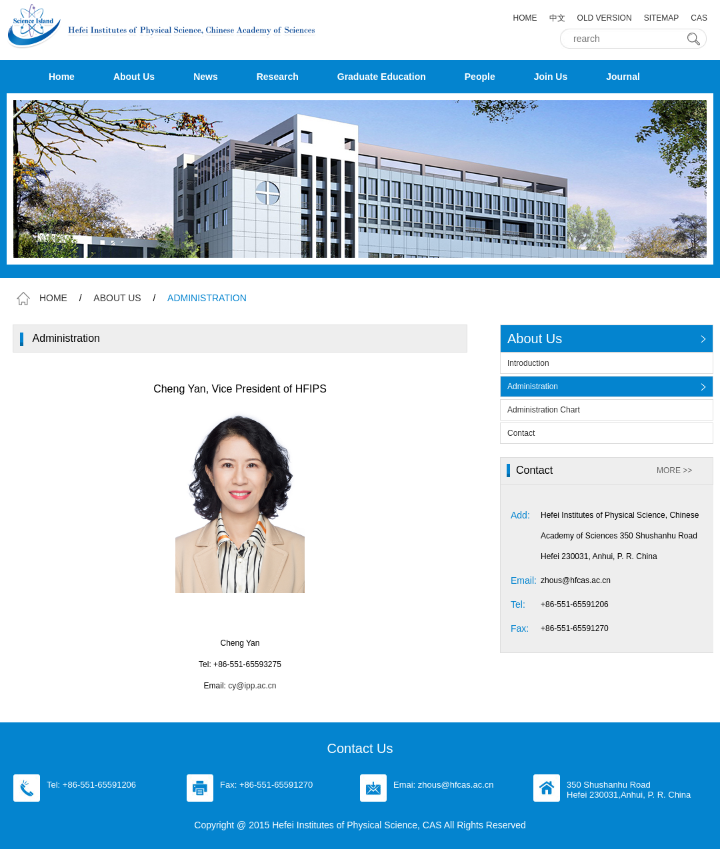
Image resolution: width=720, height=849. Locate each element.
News (205, 76)
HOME (525, 18)
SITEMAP (661, 18)
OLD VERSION (604, 18)
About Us (134, 76)
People (480, 76)
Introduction (528, 363)
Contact (521, 433)
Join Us (551, 76)
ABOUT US (117, 298)
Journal (623, 76)
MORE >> (674, 470)
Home (62, 76)
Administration (532, 386)
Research (278, 76)
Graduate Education (381, 76)
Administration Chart (543, 410)
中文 (557, 18)
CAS (699, 18)
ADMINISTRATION (207, 298)
